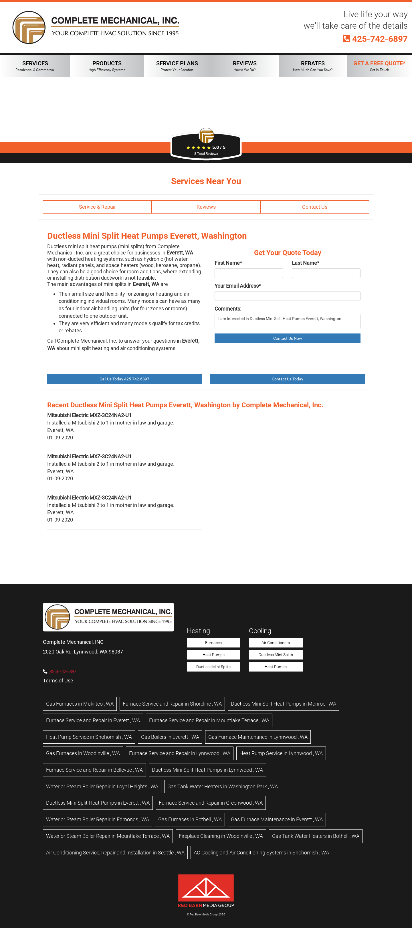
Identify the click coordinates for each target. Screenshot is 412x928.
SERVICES (35, 66)
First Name (228, 263)
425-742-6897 (375, 39)
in (80, 704)
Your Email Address (238, 286)
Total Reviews (206, 154)
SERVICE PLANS (177, 66)
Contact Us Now (287, 338)
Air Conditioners (276, 642)
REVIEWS (245, 66)
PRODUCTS (107, 66)
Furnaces (213, 642)
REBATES (312, 66)
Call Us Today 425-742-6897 (124, 379)
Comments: (228, 309)
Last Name (305, 263)
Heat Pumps (214, 654)
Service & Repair (97, 207)
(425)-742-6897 (62, 671)
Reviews (206, 207)
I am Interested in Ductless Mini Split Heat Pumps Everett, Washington (287, 321)
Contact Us (314, 207)
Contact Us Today (287, 379)
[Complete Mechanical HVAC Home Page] (96, 27)
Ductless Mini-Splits (213, 666)
